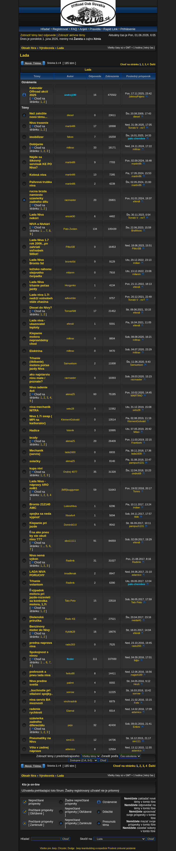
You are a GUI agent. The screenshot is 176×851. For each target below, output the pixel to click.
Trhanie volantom (36, 582)
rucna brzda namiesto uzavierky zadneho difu (39, 196)
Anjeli (83, 29)
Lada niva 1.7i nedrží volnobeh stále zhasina (41, 298)
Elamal (70, 710)
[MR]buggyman (70, 489)
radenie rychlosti (36, 710)
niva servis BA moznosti (40, 701)
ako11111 (70, 540)
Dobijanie (36, 144)
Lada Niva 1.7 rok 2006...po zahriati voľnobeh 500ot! (39, 247)
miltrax (70, 147)
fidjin (136, 660)
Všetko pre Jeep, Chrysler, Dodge (57, 848)
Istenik (70, 430)
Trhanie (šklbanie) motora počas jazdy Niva (39, 363)
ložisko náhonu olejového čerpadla (41, 272)
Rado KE (70, 618)
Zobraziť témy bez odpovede (38, 35)
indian (136, 263)
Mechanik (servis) (36, 452)
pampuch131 (136, 462)
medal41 (136, 620)
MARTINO (137, 395)
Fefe (136, 702)
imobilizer (37, 137)
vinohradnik (70, 701)
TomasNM (70, 311)
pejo (70, 725)
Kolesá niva (38, 174)
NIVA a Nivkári (40, 224)
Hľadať (45, 29)
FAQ (74, 29)
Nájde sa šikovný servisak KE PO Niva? (41, 162)
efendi (136, 201)
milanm (70, 272)
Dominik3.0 (70, 524)
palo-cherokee (136, 138)
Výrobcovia (46, 48)
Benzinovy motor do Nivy (40, 628)
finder (70, 659)
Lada (60, 48)
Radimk (70, 560)
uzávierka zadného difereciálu (37, 722)
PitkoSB (70, 246)
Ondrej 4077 (70, 471)
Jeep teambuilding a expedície (91, 848)
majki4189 (136, 674)
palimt (70, 682)
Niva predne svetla (38, 682)
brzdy (34, 437)
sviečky (35, 461)
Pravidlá (95, 29)
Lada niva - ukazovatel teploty (37, 324)
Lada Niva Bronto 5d (37, 261)
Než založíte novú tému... (38, 115)
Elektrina (36, 351)
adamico (136, 574)
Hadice (35, 430)
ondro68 (136, 473)
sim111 (70, 739)
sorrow (70, 692)
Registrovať (60, 29)
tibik (136, 516)
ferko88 (70, 673)
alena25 (70, 394)
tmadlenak (70, 573)
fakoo (70, 136)
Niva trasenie (39, 122)
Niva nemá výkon (37, 557)
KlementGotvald (70, 419)
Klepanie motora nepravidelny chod (39, 338)
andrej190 (70, 94)
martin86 (70, 126)
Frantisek (136, 442)
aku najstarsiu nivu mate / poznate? (40, 378)
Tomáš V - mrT (136, 127)
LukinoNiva (70, 506)
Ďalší (152, 64)
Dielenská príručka (37, 618)
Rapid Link (110, 29)
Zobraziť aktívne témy (71, 35)
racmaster (70, 200)
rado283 (70, 644)
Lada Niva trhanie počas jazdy (39, 285)
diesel (70, 115)
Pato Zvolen (70, 228)
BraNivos (136, 230)
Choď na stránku (129, 64)
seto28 (70, 408)
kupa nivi (36, 468)
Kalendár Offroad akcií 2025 (39, 91)
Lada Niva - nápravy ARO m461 (39, 484)
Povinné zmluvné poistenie (122, 848)
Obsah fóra (28, 48)
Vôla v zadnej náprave (39, 749)
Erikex (136, 726)
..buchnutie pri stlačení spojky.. (41, 692)
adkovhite (70, 298)
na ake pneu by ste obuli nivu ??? (39, 536)
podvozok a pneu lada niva (40, 673)
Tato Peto (70, 600)
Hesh (136, 684)
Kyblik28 (70, 631)
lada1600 (70, 452)
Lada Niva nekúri (37, 216)
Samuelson (70, 363)
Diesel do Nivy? (41, 307)
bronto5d (70, 261)
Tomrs (136, 491)
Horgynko (70, 285)
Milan (136, 432)
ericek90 (70, 216)
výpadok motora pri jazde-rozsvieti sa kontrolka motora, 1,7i (40, 597)
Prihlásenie (127, 29)
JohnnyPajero (136, 96)
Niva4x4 (70, 515)
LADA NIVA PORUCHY (38, 573)
